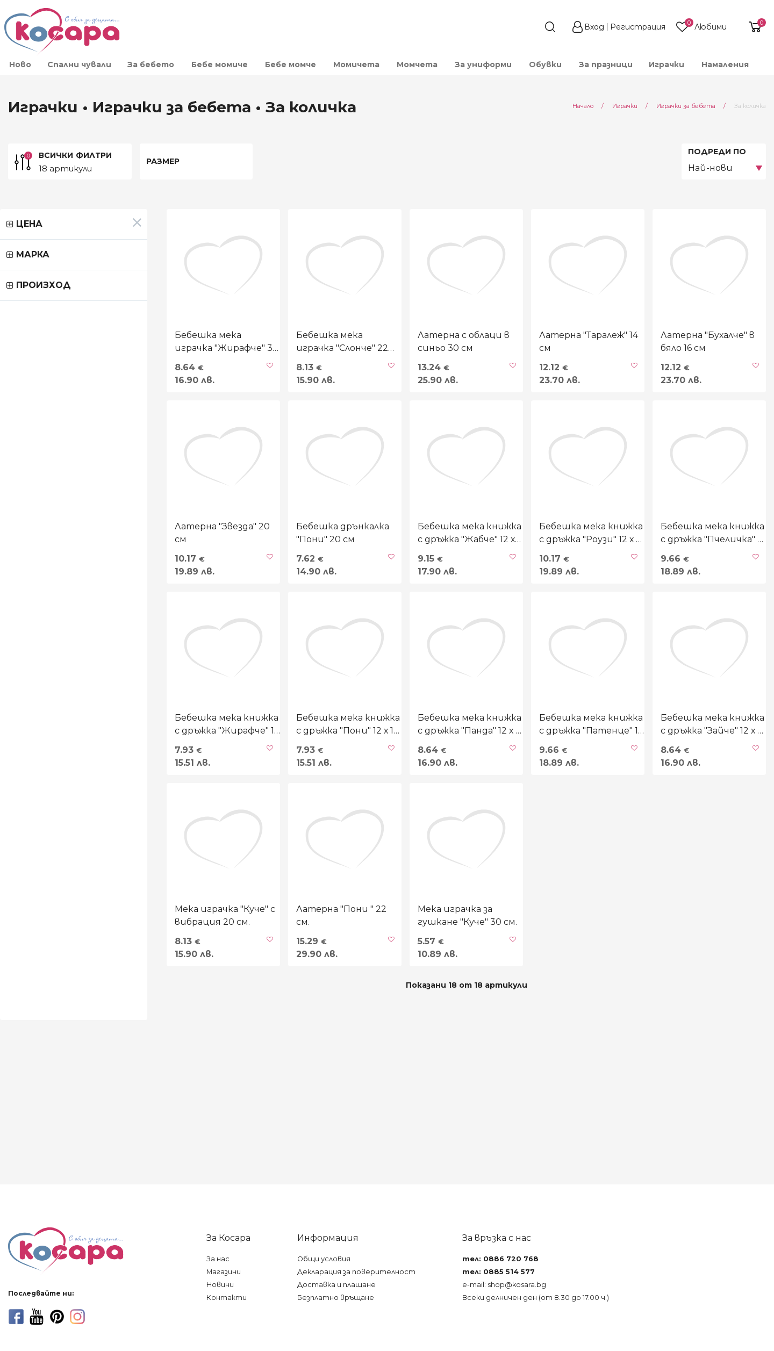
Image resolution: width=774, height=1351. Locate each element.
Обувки (545, 64)
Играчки (666, 64)
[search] (531, 27)
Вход (594, 27)
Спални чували (79, 64)
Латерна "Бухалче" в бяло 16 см (692, 373)
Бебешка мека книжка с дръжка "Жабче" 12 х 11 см (378, 596)
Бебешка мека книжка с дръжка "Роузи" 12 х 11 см (531, 596)
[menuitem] (19, 64)
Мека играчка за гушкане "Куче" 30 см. (381, 1042)
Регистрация (637, 27)
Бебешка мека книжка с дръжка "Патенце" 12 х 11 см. (540, 819)
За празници (606, 64)
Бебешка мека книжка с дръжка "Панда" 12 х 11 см (378, 819)
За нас (218, 1259)
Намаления (725, 64)
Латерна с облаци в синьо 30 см (390, 373)
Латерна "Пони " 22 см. (222, 1036)
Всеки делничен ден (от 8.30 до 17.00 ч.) (535, 1297)
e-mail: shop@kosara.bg (504, 1285)
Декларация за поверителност (356, 1272)
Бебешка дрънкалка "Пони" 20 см (232, 596)
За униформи (483, 64)
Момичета (356, 64)
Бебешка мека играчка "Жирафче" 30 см (69, 373)
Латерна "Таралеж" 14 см (532, 367)
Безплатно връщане (335, 1297)
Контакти (226, 1297)
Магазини (223, 1272)
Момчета (417, 64)
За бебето (150, 64)
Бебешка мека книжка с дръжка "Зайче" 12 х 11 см (684, 819)
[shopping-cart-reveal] (751, 27)
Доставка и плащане (336, 1285)
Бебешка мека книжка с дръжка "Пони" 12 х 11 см (224, 819)
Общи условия (323, 1259)
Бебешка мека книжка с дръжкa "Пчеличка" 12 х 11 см (692, 596)
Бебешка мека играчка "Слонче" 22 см (222, 373)
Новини (220, 1285)
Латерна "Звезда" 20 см (70, 590)
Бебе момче (290, 64)
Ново (20, 64)
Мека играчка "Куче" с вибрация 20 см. (66, 1042)
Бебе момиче (219, 64)
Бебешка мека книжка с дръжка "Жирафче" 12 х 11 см (79, 819)
